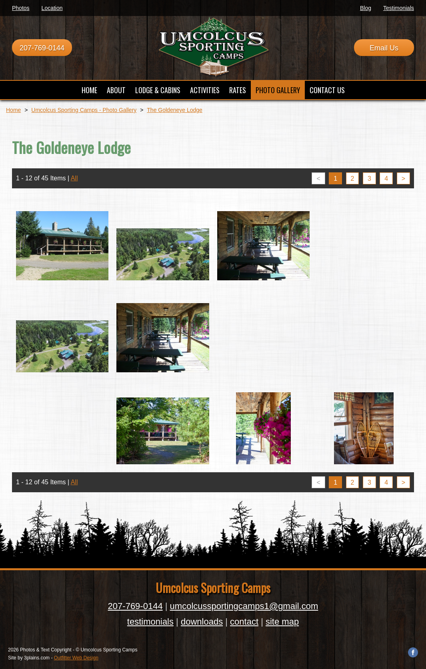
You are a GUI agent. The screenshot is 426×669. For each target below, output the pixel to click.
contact (244, 622)
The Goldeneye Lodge (174, 110)
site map (282, 622)
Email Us (384, 48)
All (74, 178)
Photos (21, 8)
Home (13, 110)
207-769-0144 (42, 48)
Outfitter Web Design (76, 658)
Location (52, 8)
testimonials (150, 622)
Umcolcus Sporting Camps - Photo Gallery (83, 110)
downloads (202, 622)
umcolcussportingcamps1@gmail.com (244, 606)
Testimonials (398, 8)
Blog (365, 8)
